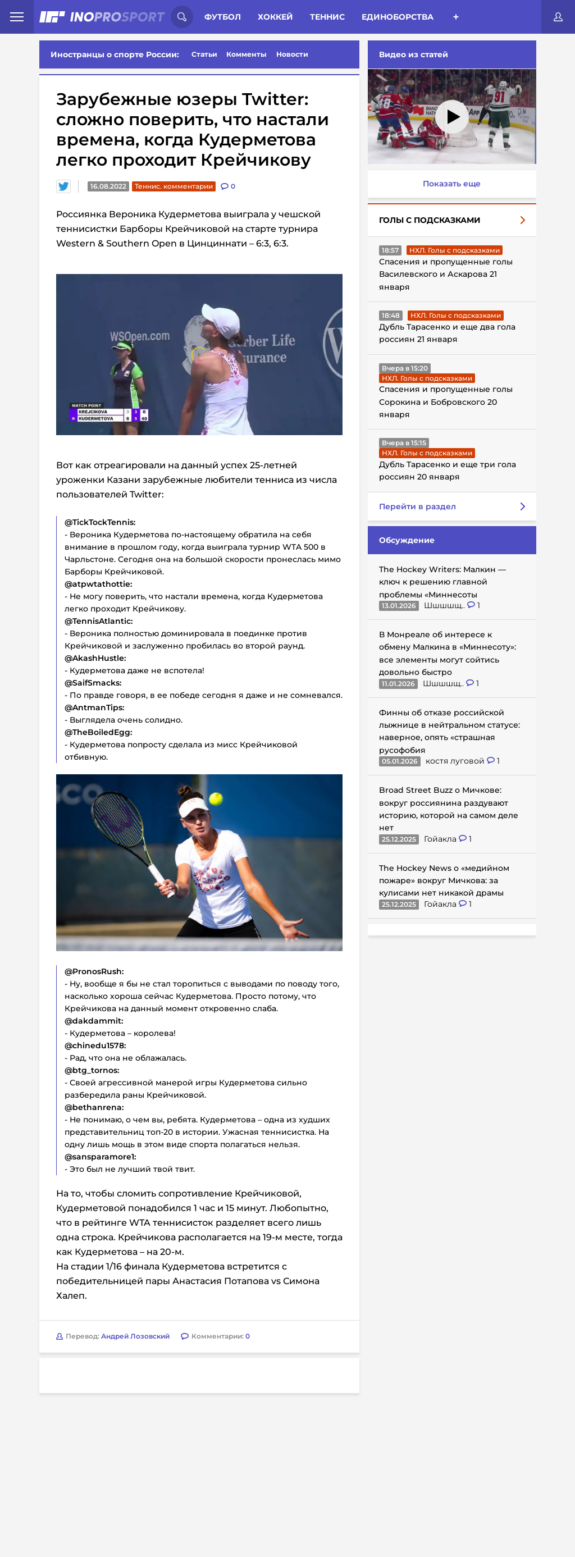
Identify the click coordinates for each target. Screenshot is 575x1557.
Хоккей (275, 17)
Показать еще (452, 184)
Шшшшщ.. (445, 605)
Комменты (246, 54)
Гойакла (441, 839)
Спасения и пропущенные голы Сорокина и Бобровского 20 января (446, 401)
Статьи (204, 54)
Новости (292, 54)
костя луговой (456, 761)
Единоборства (397, 17)
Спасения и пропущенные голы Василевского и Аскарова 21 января (446, 274)
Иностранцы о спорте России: (115, 54)
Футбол (222, 17)
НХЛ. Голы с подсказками (454, 250)
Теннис (327, 17)
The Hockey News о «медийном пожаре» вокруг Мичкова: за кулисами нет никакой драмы (444, 880)
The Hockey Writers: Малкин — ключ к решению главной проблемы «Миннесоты (442, 582)
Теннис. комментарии (174, 186)
